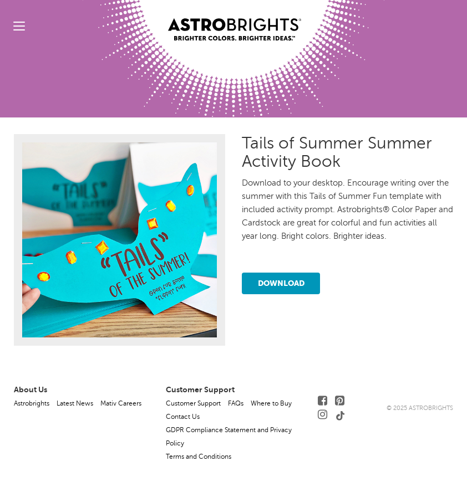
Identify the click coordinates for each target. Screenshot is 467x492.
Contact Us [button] (183, 417)
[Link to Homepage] (234, 20)
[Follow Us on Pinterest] (339, 400)
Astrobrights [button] (31, 403)
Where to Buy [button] (271, 403)
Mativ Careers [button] (120, 403)
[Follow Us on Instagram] (322, 414)
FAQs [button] (235, 403)
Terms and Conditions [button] (198, 456)
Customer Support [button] (193, 403)
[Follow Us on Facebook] (322, 400)
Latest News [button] (75, 403)
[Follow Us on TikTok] (340, 414)
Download (281, 283)
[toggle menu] (19, 26)
